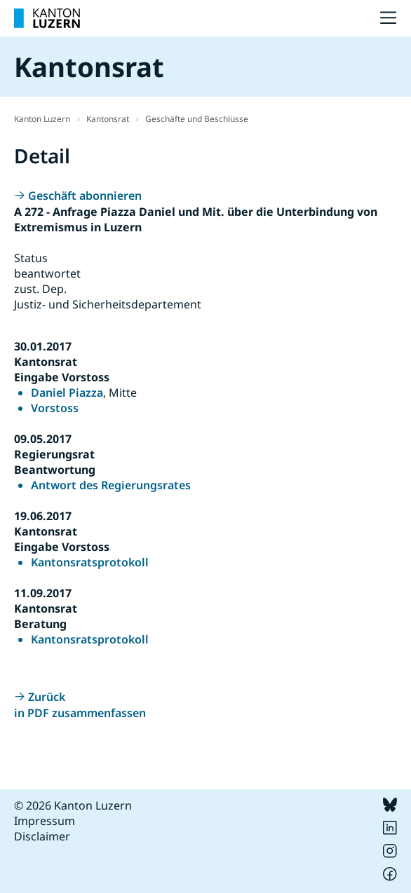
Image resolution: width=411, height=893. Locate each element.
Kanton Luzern (42, 119)
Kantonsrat (107, 119)
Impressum (44, 821)
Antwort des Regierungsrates (111, 485)
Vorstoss (55, 408)
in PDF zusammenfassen (80, 713)
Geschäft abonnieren (85, 195)
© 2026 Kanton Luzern (73, 805)
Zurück (46, 696)
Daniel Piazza (67, 392)
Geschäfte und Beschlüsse (196, 119)
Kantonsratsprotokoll (90, 562)
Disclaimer (42, 836)
